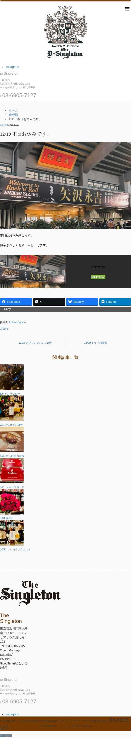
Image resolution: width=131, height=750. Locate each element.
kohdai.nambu (17, 322)
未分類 (3, 125)
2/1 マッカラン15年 (11, 424)
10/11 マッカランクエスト (15, 549)
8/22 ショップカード (12, 487)
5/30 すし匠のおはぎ (12, 455)
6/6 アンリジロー (10, 393)
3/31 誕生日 (7, 518)
